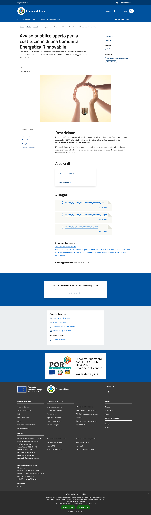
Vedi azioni (110, 40)
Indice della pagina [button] (28, 129)
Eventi (107, 427)
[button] (75, 512)
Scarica (102, 207)
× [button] (149, 493)
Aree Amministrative (24, 410)
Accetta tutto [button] (68, 507)
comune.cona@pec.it (28, 452)
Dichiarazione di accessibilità (85, 449)
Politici (19, 421)
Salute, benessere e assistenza (86, 421)
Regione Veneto (22, 2)
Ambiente (79, 417)
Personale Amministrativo (26, 425)
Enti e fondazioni (23, 417)
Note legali (79, 446)
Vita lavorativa (51, 414)
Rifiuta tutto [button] (83, 507)
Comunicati (109, 410)
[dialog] (75, 503)
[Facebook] (114, 11)
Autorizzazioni (81, 424)
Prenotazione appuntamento (56, 439)
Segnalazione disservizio (55, 442)
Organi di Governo (23, 407)
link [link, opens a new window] (94, 503)
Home (22, 27)
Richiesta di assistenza (54, 449)
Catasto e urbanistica (54, 421)
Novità (29, 27)
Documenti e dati (23, 428)
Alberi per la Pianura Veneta (65, 246)
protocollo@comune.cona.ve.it (28, 458)
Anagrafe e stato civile (54, 407)
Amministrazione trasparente (86, 439)
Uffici (19, 414)
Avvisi (36, 27)
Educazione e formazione (84, 407)
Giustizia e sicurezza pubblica (86, 410)
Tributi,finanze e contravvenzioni (87, 414)
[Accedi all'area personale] (124, 2)
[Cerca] (131, 11)
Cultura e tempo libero (54, 410)
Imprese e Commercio (54, 417)
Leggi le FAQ (51, 446)
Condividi (110, 36)
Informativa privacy (82, 442)
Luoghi (107, 424)
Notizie (107, 407)
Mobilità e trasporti (53, 425)
